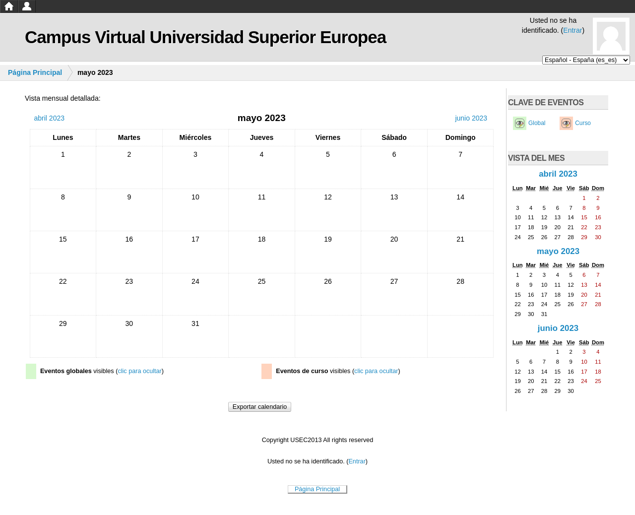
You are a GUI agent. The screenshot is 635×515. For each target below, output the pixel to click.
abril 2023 (558, 174)
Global (536, 123)
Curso (583, 123)
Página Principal (35, 72)
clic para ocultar (139, 371)
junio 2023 (558, 328)
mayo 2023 (558, 251)
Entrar (572, 30)
